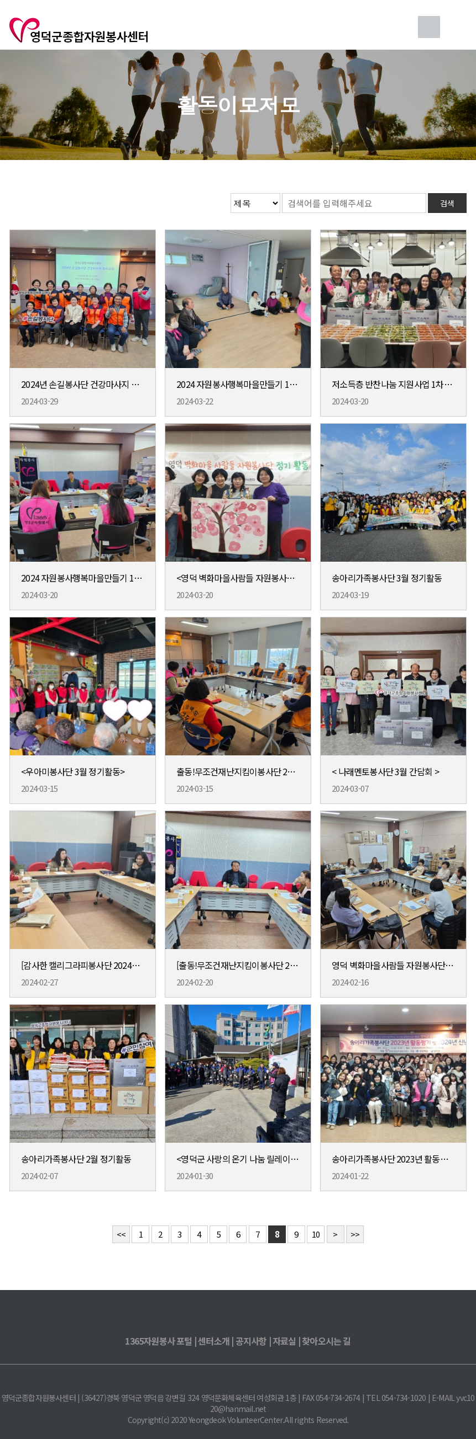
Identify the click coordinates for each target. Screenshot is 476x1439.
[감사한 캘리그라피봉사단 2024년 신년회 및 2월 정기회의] (82, 965)
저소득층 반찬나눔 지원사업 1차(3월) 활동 (393, 384)
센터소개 (213, 1340)
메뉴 (455, 27)
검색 (429, 27)
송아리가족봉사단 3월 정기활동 (387, 577)
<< (121, 1234)
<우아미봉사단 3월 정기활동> (72, 771)
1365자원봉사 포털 (158, 1340)
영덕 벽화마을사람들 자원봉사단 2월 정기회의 (393, 965)
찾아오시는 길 (326, 1340)
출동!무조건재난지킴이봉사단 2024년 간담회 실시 (237, 771)
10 (316, 1234)
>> (355, 1234)
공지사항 (251, 1340)
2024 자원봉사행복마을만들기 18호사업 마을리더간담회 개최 (237, 384)
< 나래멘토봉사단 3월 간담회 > (385, 771)
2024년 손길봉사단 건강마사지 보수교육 (82, 384)
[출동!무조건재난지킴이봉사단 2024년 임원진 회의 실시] (237, 965)
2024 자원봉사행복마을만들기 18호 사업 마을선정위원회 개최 (82, 577)
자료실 (284, 1340)
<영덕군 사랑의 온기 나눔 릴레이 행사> (237, 1158)
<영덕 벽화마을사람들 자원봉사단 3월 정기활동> (237, 577)
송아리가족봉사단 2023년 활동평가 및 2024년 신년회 (393, 1158)
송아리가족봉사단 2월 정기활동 (76, 1158)
